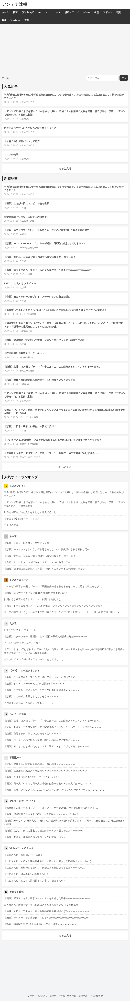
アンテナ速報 (14, 4)
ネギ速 (23, 208)
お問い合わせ (96, 995)
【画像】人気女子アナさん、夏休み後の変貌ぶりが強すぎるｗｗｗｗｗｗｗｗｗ (46, 911)
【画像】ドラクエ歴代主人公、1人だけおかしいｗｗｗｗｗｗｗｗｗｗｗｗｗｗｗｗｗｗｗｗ (53, 605)
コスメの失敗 (11, 154)
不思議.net (24, 384)
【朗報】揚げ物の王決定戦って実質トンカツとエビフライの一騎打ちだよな (44, 340)
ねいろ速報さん (27, 357)
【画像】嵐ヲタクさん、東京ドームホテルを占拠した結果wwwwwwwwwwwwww (47, 270)
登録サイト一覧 (57, 995)
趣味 (4, 20)
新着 (15, 12)
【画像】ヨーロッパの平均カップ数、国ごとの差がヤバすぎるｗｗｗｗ (42, 740)
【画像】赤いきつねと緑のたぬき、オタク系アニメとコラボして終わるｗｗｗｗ (46, 746)
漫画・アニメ (72, 12)
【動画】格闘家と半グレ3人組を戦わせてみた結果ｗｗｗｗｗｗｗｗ (40, 924)
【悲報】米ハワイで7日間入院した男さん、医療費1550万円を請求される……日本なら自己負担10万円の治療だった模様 (64, 822)
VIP (39, 12)
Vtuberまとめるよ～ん (21, 848)
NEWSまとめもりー (29, 247)
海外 (26, 20)
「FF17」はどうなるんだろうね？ (22, 643)
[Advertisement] (65, 49)
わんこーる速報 (27, 370)
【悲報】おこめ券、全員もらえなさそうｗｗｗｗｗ (31, 696)
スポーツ (107, 12)
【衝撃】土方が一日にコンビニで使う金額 (26, 203)
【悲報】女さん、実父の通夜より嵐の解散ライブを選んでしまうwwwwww (43, 830)
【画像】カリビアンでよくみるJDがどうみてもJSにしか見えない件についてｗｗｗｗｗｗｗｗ (54, 790)
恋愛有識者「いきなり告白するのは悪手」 (26, 216)
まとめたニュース (18, 580)
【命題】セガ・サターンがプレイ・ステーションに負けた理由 (37, 296)
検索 (124, 78)
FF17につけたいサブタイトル (20, 283)
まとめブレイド (27, 102)
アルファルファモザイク (31, 457)
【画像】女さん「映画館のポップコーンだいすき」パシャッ (36, 837)
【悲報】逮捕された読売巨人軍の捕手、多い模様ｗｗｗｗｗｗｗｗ (39, 379)
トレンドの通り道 (28, 314)
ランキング (28, 12)
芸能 (118, 12)
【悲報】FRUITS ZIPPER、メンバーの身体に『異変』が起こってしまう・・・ (46, 243)
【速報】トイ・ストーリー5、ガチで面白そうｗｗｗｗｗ (34, 683)
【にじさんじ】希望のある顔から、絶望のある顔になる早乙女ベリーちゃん (44, 867)
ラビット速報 (26, 274)
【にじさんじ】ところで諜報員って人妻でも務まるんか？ (35, 880)
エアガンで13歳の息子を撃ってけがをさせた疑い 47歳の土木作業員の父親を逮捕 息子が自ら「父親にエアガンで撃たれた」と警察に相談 (64, 504)
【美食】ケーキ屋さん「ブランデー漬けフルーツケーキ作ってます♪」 (41, 677)
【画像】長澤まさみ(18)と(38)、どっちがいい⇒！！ (32, 777)
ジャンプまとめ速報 (29, 417)
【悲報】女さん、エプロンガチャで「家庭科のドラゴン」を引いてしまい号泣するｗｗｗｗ (52, 727)
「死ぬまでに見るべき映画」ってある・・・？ (29, 702)
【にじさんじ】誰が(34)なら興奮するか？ (26, 874)
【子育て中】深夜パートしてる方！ (23, 141)
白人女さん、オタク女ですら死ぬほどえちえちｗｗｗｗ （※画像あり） (42, 904)
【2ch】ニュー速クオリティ (24, 670)
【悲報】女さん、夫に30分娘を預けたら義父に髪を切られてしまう (39, 256)
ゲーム (86, 12)
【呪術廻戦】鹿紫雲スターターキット (24, 353)
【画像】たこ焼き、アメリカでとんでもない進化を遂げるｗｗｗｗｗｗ (42, 690)
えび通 (23, 287)
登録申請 (82, 995)
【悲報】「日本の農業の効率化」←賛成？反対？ (30, 426)
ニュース (56, 12)
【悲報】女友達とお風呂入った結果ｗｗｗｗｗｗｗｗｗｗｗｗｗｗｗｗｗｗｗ (45, 770)
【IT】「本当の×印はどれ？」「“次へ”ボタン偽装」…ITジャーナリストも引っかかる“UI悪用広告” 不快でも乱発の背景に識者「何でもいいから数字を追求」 (64, 651)
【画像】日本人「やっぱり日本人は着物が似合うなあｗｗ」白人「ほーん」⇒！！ (48, 783)
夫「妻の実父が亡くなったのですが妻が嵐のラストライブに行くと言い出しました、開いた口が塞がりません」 (63, 612)
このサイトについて (37, 995)
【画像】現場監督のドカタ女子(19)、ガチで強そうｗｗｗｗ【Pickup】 (41, 814)
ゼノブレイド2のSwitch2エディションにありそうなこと (33, 659)
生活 (96, 12)
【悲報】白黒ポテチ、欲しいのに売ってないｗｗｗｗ (32, 733)
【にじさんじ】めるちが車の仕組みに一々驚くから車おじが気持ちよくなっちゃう (48, 861)
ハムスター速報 (27, 221)
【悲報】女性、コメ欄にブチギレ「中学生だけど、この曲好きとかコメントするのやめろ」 (52, 366)
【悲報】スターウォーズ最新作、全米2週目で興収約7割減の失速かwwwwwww (45, 636)
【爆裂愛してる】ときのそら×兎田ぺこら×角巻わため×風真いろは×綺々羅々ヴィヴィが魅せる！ (55, 310)
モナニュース (26, 331)
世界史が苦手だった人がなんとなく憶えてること (30, 128)
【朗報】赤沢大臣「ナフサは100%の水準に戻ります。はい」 (36, 593)
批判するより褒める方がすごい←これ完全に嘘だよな (32, 599)
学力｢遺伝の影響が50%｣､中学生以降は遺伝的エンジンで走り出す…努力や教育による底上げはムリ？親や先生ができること (64, 494)
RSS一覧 (71, 995)
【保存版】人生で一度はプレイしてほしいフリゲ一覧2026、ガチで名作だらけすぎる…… (51, 453)
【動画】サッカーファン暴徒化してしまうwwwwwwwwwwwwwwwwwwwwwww (46, 917)
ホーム (5, 12)
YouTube (15, 20)
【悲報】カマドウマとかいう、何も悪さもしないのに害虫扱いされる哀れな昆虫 (46, 230)
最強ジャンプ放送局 (29, 444)
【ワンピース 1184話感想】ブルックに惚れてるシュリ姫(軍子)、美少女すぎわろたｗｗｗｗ (53, 439)
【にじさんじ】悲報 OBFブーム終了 (23, 854)
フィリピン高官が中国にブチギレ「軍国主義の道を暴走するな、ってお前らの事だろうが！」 (54, 586)
